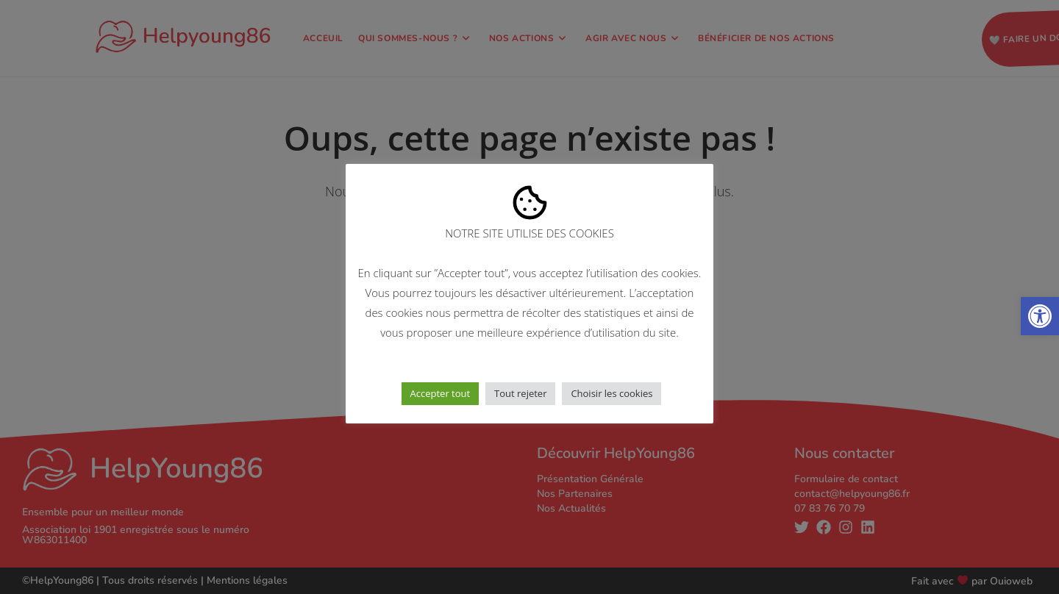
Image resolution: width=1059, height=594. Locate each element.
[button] (1040, 316)
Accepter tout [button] (440, 393)
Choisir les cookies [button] (611, 393)
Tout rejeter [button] (520, 393)
